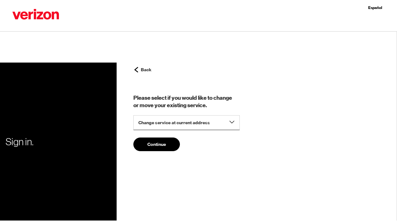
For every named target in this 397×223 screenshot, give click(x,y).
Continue (156, 144)
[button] (35, 15)
